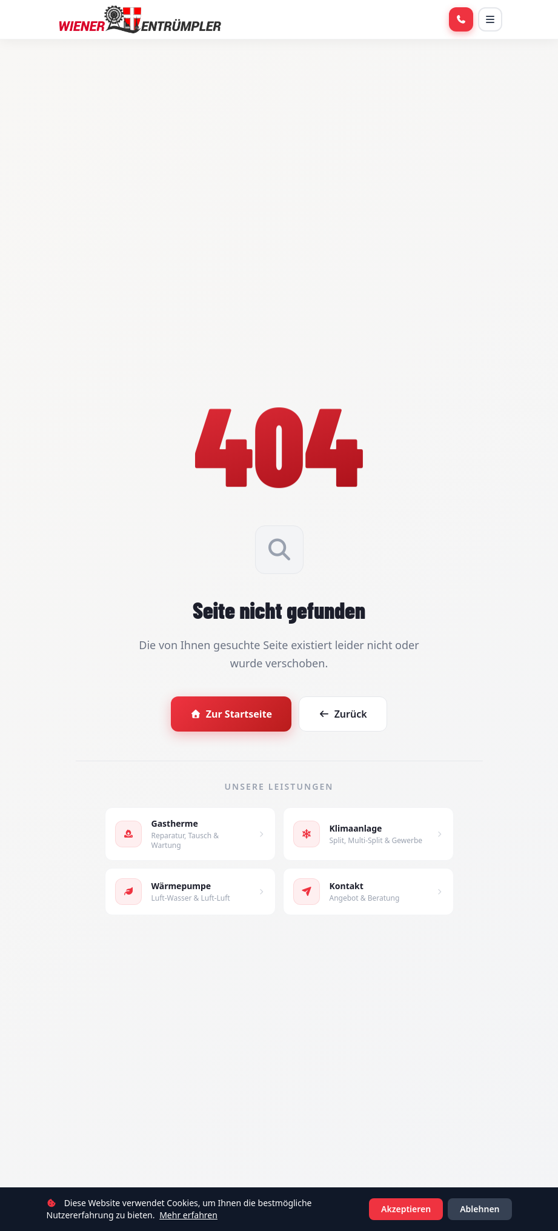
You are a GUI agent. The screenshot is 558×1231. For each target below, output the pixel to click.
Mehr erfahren (188, 1215)
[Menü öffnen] (490, 19)
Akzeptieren (406, 1209)
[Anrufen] (461, 19)
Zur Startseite (231, 714)
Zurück (343, 714)
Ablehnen (479, 1209)
